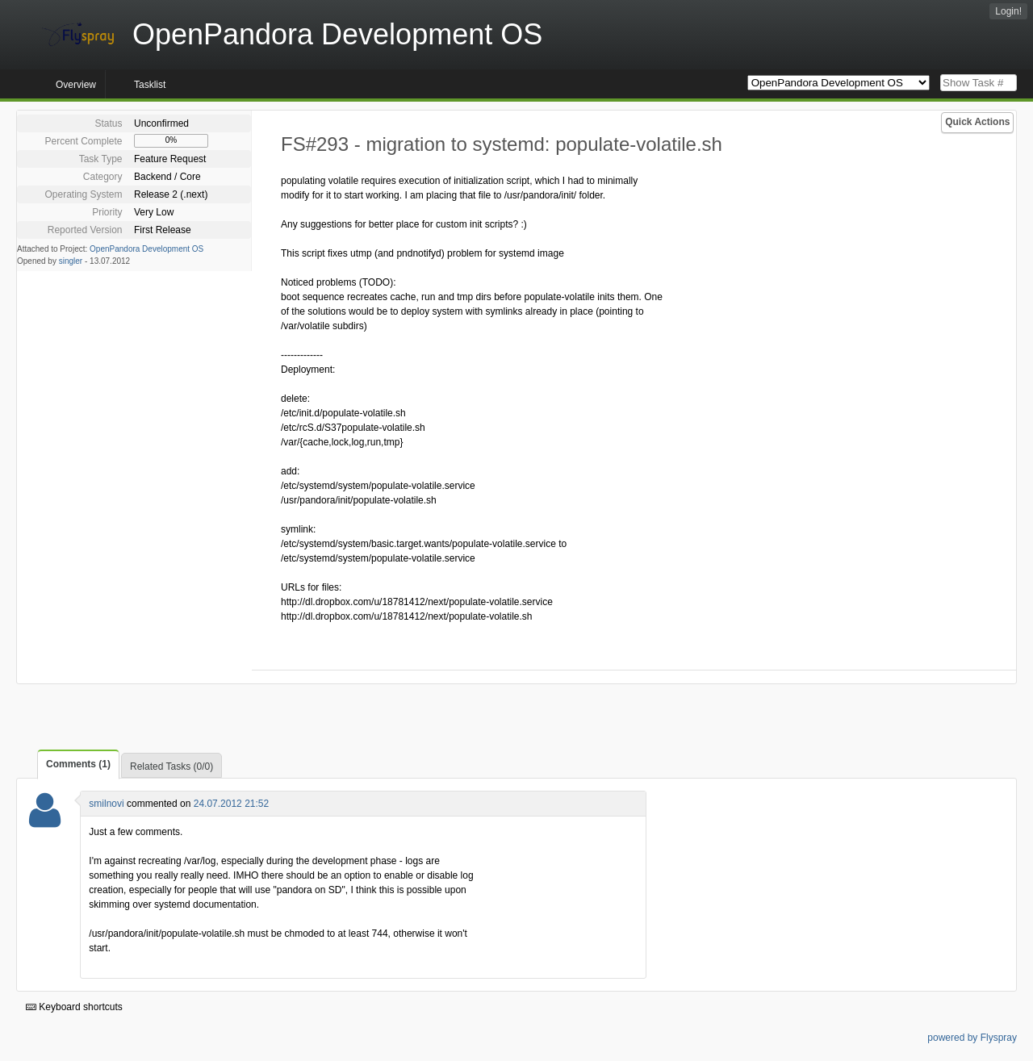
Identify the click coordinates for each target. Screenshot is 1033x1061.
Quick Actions (977, 121)
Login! (1008, 11)
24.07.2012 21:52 (231, 803)
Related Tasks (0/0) (171, 766)
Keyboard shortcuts (74, 1007)
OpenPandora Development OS (146, 248)
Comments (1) (78, 764)
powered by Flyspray (972, 1037)
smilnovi (106, 803)
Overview (76, 84)
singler (70, 261)
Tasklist (149, 84)
